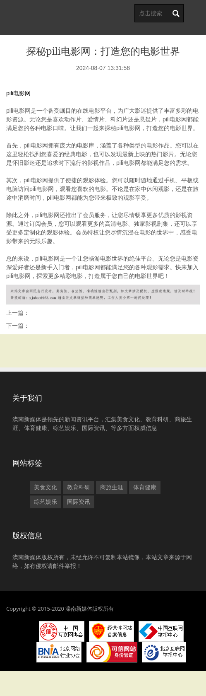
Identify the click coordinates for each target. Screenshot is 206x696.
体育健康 (144, 487)
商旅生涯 (111, 487)
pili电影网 (18, 93)
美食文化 (45, 487)
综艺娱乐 (45, 501)
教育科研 (78, 487)
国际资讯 (78, 501)
